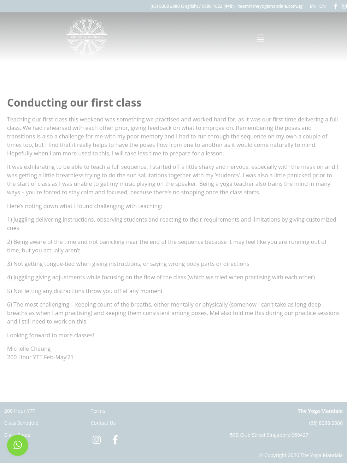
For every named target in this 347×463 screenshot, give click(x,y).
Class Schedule (21, 422)
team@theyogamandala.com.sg (270, 6)
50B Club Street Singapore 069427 (269, 434)
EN (313, 6)
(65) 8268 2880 (326, 422)
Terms (98, 410)
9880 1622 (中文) (218, 6)
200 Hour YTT (19, 410)
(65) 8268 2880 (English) (174, 6)
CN (322, 6)
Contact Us (103, 422)
